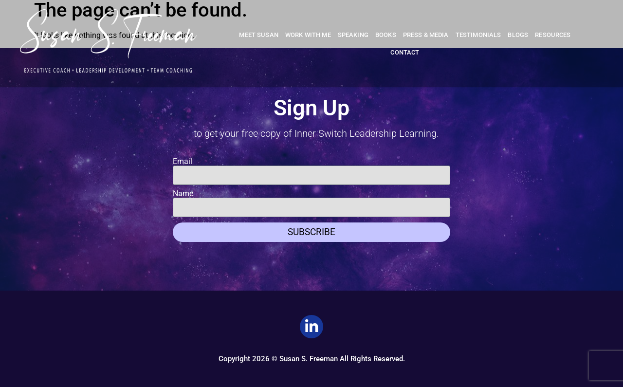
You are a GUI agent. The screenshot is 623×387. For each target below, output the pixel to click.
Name (183, 194)
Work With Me (308, 34)
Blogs (518, 34)
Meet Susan (258, 34)
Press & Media (426, 34)
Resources (552, 34)
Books (385, 34)
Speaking (353, 34)
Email (182, 162)
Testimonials (478, 34)
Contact (404, 52)
